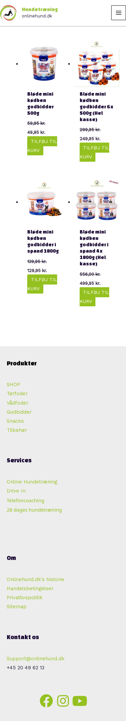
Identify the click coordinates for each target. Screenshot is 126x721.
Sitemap (17, 607)
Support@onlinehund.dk (36, 659)
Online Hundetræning (32, 482)
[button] (46, 701)
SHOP (13, 384)
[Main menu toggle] (118, 12)
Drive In (16, 491)
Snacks (15, 421)
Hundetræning (40, 9)
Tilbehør (17, 430)
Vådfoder (17, 403)
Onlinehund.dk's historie (35, 579)
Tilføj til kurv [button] (42, 146)
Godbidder (19, 412)
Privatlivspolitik (25, 598)
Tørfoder (17, 394)
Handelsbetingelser (30, 588)
